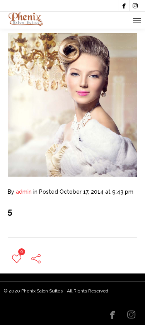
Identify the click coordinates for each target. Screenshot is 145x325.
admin (24, 192)
